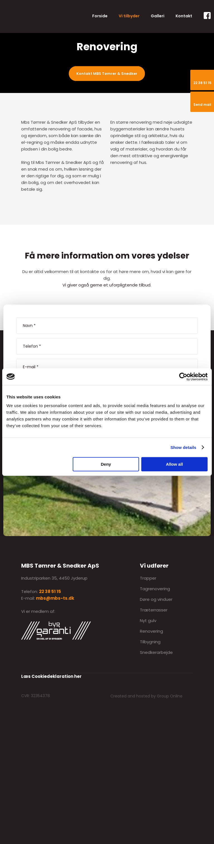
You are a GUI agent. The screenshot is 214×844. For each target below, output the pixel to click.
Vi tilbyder (129, 16)
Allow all (174, 464)
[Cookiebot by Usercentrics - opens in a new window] (183, 376)
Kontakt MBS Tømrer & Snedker (106, 73)
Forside (100, 16)
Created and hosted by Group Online (146, 696)
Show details (183, 447)
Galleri (157, 16)
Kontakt (184, 16)
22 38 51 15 (50, 591)
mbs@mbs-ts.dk (55, 598)
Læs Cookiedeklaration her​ (51, 676)
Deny (106, 464)
